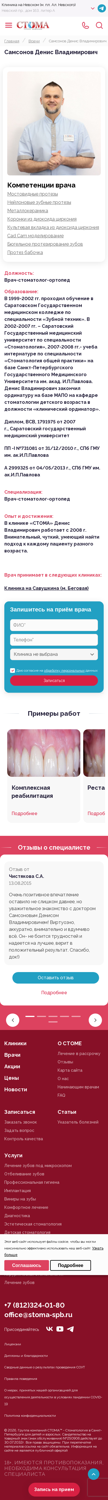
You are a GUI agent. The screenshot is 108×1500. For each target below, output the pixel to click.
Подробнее (54, 992)
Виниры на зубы (20, 1199)
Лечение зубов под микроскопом (38, 1165)
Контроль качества (23, 1139)
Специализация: (23, 492)
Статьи (67, 1112)
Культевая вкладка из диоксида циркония (53, 227)
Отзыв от (19, 869)
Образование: (21, 291)
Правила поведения (20, 1379)
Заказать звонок (20, 1122)
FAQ (61, 1095)
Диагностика (17, 1215)
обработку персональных (64, 670)
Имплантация (17, 1190)
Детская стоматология (27, 1232)
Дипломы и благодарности (26, 1356)
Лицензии (12, 1344)
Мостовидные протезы (32, 194)
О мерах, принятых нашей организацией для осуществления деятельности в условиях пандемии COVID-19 (53, 1397)
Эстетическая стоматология (33, 1224)
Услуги (13, 1155)
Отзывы (65, 1062)
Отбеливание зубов (24, 1174)
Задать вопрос (19, 1130)
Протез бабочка (25, 252)
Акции (12, 1066)
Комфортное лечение (26, 1207)
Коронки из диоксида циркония (42, 219)
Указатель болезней (78, 1122)
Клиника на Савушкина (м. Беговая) (46, 588)
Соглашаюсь (26, 1265)
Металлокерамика (27, 210)
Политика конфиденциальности (30, 1416)
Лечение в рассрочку (79, 1053)
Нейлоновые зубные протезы (39, 202)
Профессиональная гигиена (31, 1182)
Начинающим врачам (78, 1087)
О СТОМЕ (70, 1043)
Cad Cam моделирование (35, 235)
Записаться (54, 680)
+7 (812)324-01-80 (34, 1305)
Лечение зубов (19, 1282)
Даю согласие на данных (57, 670)
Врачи (12, 1055)
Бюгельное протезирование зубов (45, 244)
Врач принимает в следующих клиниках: (53, 575)
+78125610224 (85, 25)
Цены (11, 1078)
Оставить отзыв (56, 977)
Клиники (15, 1043)
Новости (15, 1089)
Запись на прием (54, 1489)
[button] (95, 1020)
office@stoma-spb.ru (38, 1314)
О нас (63, 1078)
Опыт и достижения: (28, 516)
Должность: (19, 273)
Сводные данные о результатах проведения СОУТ (44, 1367)
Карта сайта (70, 1070)
